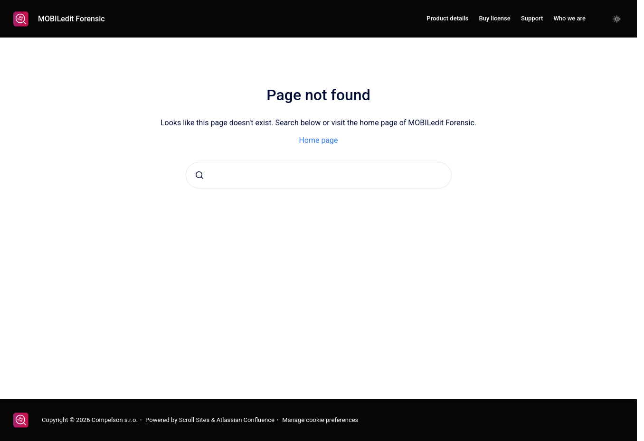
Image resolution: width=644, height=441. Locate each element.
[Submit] (199, 175)
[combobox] (318, 175)
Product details (447, 18)
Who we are (569, 18)
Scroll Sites (194, 419)
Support (532, 18)
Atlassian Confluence (246, 419)
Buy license (494, 18)
